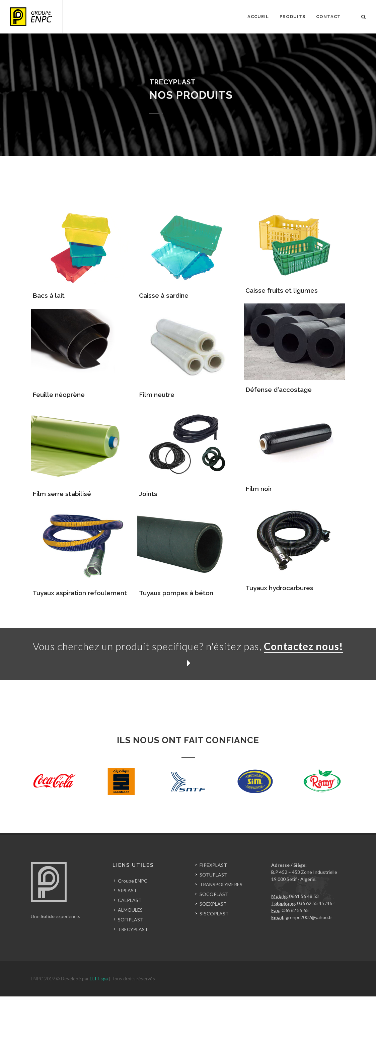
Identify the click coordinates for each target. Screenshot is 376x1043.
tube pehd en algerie (276, 1028)
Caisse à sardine (164, 295)
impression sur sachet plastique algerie (86, 1035)
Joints (148, 493)
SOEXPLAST (213, 904)
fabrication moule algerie (310, 1014)
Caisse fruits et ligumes (281, 290)
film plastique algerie (21, 1021)
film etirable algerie (311, 1021)
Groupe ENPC (132, 881)
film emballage (166, 1021)
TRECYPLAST (133, 929)
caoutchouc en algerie (65, 1007)
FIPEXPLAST (213, 865)
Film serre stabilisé (61, 493)
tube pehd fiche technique (225, 1028)
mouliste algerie (354, 1014)
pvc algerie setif (130, 1028)
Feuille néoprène (58, 394)
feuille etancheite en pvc (306, 1035)
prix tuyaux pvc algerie (172, 1028)
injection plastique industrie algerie (267, 1007)
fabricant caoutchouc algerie (198, 1007)
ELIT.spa (99, 978)
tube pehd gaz (315, 1028)
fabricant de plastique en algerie (76, 1000)
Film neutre (156, 394)
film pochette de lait (204, 1021)
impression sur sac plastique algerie (166, 1035)
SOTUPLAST (213, 875)
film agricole (57, 1021)
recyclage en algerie (249, 1000)
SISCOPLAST (214, 913)
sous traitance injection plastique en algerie (88, 1014)
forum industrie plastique (298, 1000)
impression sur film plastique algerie (242, 1035)
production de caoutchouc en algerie (128, 1007)
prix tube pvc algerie (91, 1028)
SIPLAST (127, 890)
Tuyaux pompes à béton (176, 593)
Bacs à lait (48, 295)
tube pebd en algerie (21, 1035)
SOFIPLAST (130, 919)
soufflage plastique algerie (164, 1014)
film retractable (134, 1021)
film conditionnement (94, 1021)
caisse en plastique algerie (198, 1000)
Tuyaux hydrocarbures (279, 588)
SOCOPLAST (214, 894)
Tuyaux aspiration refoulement (79, 593)
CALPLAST (130, 900)
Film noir (258, 488)
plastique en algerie (20, 1000)
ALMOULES (130, 910)
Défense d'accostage (278, 389)
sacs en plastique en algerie (140, 1000)
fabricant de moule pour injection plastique (238, 1014)
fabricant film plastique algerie (258, 1021)
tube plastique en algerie (42, 1028)
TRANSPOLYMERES (221, 884)
